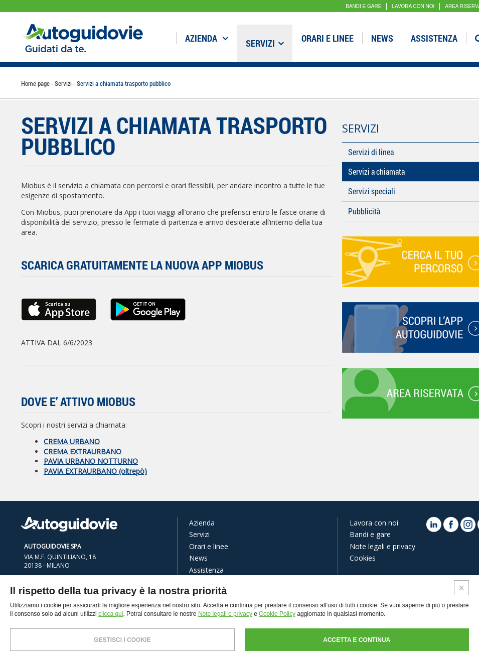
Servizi (265, 43)
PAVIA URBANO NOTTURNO (91, 461)
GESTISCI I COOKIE (122, 639)
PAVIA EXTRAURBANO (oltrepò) (95, 471)
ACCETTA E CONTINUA (356, 639)
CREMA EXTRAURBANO (82, 451)
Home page (36, 83)
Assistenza (434, 38)
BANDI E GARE (363, 6)
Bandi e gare (370, 534)
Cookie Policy (277, 613)
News (382, 38)
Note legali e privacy (382, 546)
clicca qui (110, 613)
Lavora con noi (374, 522)
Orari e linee (327, 38)
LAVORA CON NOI (413, 6)
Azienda (206, 38)
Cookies (363, 558)
